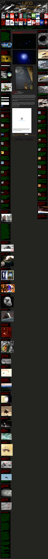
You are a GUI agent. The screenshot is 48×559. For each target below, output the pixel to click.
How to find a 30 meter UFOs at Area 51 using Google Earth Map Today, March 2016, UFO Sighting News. (5, 126)
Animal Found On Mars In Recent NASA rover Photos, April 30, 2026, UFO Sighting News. (5, 116)
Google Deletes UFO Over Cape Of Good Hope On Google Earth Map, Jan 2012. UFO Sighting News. (5, 163)
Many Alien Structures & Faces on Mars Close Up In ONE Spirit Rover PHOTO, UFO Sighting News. (42, 186)
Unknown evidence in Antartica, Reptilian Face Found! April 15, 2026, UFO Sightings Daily (5, 135)
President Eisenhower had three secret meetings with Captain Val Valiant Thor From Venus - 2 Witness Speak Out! (5, 144)
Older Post (34, 139)
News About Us (4, 28)
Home (24, 139)
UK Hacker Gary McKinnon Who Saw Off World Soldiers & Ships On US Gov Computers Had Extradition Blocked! (5, 183)
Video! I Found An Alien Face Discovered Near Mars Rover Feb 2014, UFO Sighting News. (42, 195)
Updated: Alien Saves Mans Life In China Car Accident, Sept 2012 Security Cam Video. (42, 150)
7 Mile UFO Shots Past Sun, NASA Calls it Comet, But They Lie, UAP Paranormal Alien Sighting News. (5, 153)
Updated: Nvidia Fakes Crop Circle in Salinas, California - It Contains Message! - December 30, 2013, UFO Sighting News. (5, 173)
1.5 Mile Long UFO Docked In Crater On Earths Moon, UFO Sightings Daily (5, 202)
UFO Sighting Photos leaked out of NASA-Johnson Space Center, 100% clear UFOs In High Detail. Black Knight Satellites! (42, 168)
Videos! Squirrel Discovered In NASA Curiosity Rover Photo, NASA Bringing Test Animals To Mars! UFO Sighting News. (42, 131)
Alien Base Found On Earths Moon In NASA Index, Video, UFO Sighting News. (42, 177)
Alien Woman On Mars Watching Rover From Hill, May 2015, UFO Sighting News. (42, 122)
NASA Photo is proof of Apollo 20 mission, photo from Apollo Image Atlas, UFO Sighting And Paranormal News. (42, 141)
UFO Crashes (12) (16, 28)
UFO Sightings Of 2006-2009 (29, 28)
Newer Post (13, 139)
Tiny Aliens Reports (21, 28)
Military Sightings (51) (9, 28)
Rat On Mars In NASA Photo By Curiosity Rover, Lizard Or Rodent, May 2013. (42, 159)
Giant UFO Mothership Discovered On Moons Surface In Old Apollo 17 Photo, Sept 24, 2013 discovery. (5, 192)
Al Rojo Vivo (18, 131)
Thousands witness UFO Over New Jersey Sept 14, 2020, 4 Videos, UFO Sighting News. (42, 113)
